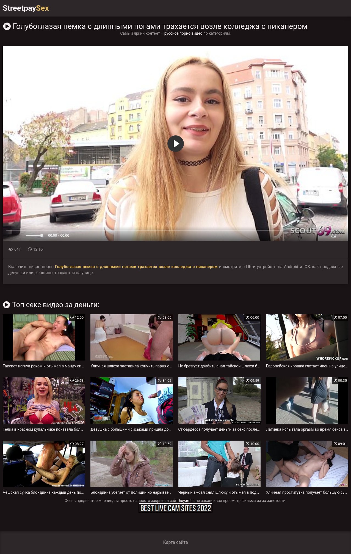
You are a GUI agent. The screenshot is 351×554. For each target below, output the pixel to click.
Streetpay (26, 8)
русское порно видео (183, 33)
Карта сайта (175, 542)
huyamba (187, 500)
